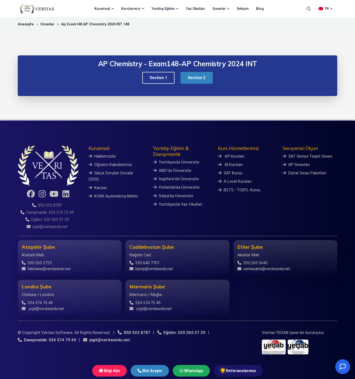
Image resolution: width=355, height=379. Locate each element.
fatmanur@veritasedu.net (46, 268)
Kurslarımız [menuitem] (132, 9)
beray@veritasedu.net (151, 268)
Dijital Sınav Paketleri (304, 172)
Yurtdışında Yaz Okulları (177, 204)
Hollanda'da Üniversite (176, 187)
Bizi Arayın (150, 370)
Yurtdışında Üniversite (176, 162)
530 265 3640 (252, 263)
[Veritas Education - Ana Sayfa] (37, 8)
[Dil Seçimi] (325, 8)
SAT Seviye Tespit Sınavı (307, 156)
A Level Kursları (235, 181)
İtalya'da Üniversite (173, 195)
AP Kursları (231, 156)
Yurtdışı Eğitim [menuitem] (165, 9)
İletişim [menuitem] (243, 9)
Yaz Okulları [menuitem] (195, 9)
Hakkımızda (102, 156)
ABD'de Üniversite (172, 170)
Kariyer (98, 187)
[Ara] (309, 9)
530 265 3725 (37, 263)
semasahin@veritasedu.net (263, 268)
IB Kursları (230, 164)
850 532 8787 (47, 205)
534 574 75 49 (37, 302)
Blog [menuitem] (260, 9)
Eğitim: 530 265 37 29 (47, 219)
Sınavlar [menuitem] (221, 9)
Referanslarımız (238, 370)
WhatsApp (191, 370)
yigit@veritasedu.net (47, 226)
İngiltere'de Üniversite (176, 178)
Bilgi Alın (109, 370)
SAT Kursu (230, 172)
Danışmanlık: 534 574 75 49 (47, 212)
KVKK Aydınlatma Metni (113, 196)
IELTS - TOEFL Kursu (239, 189)
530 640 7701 (144, 263)
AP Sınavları (296, 164)
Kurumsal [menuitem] (104, 9)
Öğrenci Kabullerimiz (110, 164)
